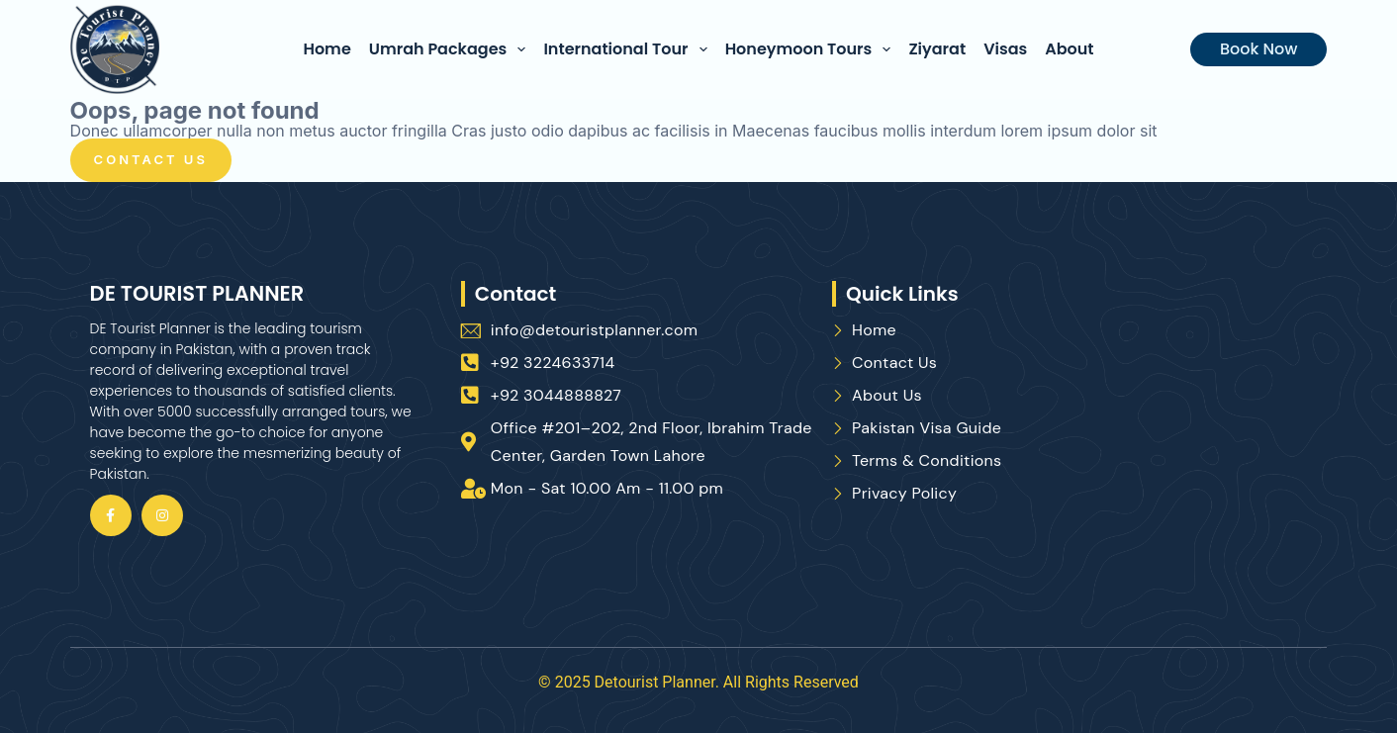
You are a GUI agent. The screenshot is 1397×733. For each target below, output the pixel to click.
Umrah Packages (451, 49)
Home (326, 49)
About (1069, 49)
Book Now (1258, 49)
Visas (1005, 49)
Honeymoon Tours (812, 49)
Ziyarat (937, 49)
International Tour (628, 49)
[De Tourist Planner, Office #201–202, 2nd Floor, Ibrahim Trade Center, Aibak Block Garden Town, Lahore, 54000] (1193, 444)
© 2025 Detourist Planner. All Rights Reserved (698, 682)
